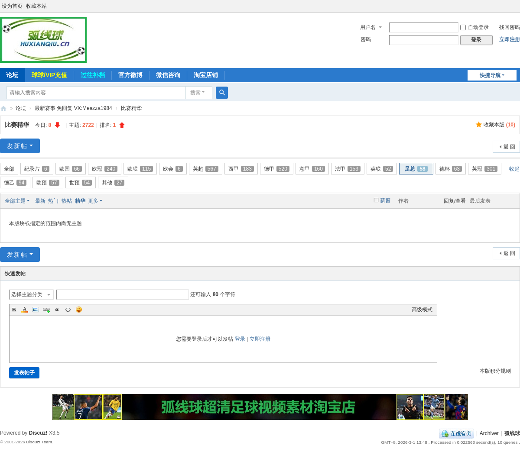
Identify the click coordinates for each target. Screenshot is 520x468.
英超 (205, 169)
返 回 (509, 147)
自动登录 (474, 27)
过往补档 (93, 74)
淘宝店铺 (206, 74)
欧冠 (104, 169)
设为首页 (12, 6)
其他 (113, 183)
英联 (381, 169)
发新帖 (17, 145)
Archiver (489, 433)
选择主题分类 (26, 294)
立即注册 (509, 39)
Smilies (79, 309)
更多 (93, 201)
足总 (416, 169)
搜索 (195, 93)
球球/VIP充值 (49, 74)
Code (68, 309)
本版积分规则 (495, 371)
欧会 (173, 169)
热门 (53, 201)
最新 (40, 201)
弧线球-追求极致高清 (3, 108)
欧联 (140, 169)
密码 (366, 39)
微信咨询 (168, 74)
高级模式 (422, 310)
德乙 (15, 183)
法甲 (348, 169)
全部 (9, 169)
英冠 (484, 169)
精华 (80, 201)
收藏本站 (36, 6)
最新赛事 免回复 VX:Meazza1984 (73, 108)
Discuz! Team (39, 441)
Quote (57, 309)
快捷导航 (490, 75)
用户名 (368, 27)
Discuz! (38, 433)
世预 (80, 183)
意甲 (312, 169)
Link (46, 309)
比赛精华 (131, 108)
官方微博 (130, 74)
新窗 (385, 200)
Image (35, 309)
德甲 (276, 169)
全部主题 (15, 201)
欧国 (70, 169)
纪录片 (36, 169)
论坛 (21, 108)
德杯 (450, 169)
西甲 (241, 169)
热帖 (67, 201)
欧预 (47, 183)
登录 (240, 339)
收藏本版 (499, 125)
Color (24, 309)
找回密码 (509, 27)
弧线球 (512, 433)
